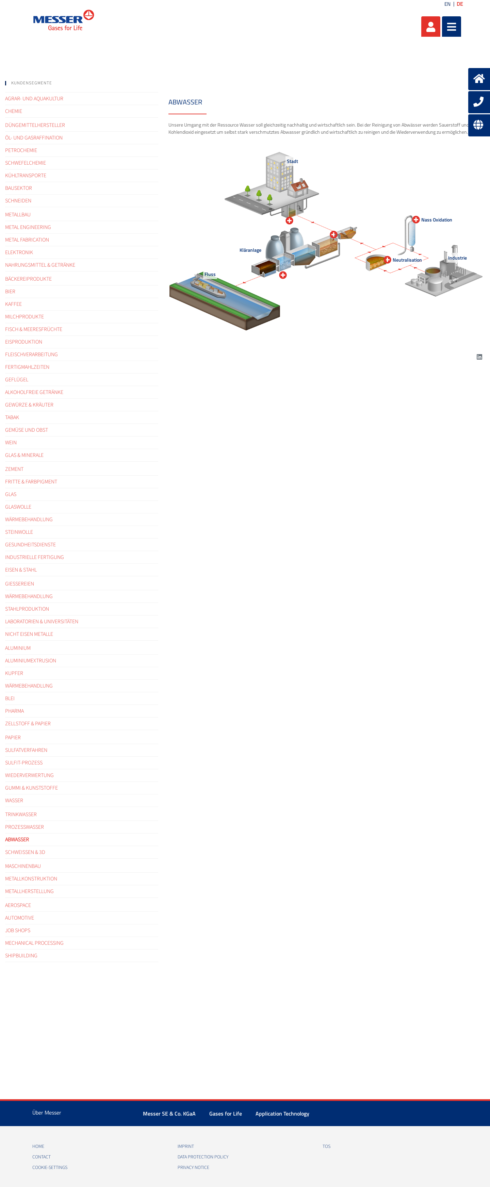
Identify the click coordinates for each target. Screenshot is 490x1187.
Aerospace (18, 905)
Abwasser (17, 839)
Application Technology (282, 1113)
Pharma (14, 711)
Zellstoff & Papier (28, 723)
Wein (11, 442)
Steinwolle (19, 532)
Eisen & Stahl (21, 570)
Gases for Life (225, 1113)
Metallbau (18, 214)
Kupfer (14, 673)
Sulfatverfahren (26, 750)
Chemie (13, 111)
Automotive (19, 918)
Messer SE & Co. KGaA (169, 1113)
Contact (41, 1157)
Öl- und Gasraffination (34, 138)
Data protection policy (203, 1157)
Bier (10, 291)
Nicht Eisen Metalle (29, 634)
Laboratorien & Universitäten (41, 621)
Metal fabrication (27, 240)
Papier (13, 737)
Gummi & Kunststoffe (31, 788)
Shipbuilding (21, 955)
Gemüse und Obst (26, 430)
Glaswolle (18, 507)
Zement (14, 469)
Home (38, 1146)
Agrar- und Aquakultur (34, 98)
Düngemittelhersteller (35, 125)
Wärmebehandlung (29, 519)
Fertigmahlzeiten (27, 367)
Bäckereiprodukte (28, 279)
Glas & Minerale (24, 455)
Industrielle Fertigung (34, 557)
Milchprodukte (24, 316)
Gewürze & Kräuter (29, 405)
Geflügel (16, 379)
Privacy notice (193, 1167)
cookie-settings (49, 1167)
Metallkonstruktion (31, 879)
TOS (326, 1146)
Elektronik (19, 252)
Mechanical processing (34, 943)
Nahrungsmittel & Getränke (40, 265)
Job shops (17, 930)
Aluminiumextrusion (30, 660)
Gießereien (19, 584)
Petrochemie (21, 150)
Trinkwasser (21, 814)
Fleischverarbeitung (31, 354)
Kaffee (13, 304)
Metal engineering (28, 227)
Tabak (12, 417)
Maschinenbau (23, 866)
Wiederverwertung (29, 775)
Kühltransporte (25, 175)
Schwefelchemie (25, 163)
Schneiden (18, 200)
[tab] (81, 83)
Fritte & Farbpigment (31, 481)
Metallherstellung (29, 891)
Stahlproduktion (27, 609)
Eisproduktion (23, 342)
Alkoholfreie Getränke (34, 392)
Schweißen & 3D (25, 852)
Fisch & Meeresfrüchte (33, 329)
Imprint (186, 1146)
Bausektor (18, 188)
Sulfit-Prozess (24, 762)
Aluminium (18, 648)
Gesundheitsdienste (30, 544)
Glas (10, 494)
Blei (10, 698)
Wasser (14, 800)
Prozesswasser (24, 827)
